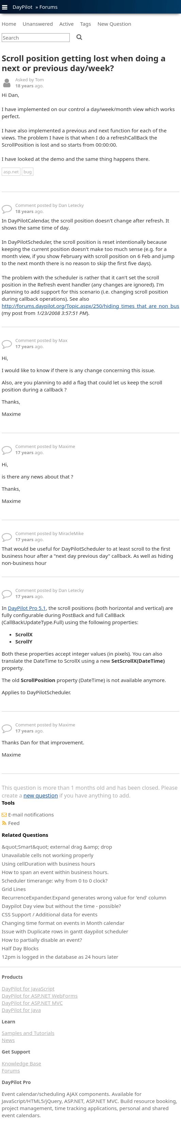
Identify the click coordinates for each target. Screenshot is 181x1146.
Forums (48, 6)
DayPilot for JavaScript (28, 988)
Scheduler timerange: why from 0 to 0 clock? (55, 880)
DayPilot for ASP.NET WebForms (40, 995)
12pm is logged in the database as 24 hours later (60, 956)
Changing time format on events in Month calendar (63, 922)
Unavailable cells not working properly (47, 855)
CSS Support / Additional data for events (49, 914)
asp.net (11, 172)
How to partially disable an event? (42, 939)
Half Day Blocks (20, 948)
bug (27, 172)
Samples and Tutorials (28, 1033)
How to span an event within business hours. (55, 872)
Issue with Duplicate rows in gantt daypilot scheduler (65, 931)
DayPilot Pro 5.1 (27, 607)
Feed (14, 823)
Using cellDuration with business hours (48, 863)
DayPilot (22, 6)
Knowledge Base (21, 1063)
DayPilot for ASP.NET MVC (32, 1002)
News (8, 1040)
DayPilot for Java (21, 1009)
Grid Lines (14, 889)
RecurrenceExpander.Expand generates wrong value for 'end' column (84, 897)
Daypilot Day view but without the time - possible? (61, 906)
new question (40, 795)
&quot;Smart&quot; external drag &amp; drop (57, 846)
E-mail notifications (31, 814)
